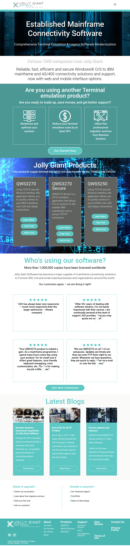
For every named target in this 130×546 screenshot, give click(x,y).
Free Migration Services (83, 535)
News (46, 536)
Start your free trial (22, 502)
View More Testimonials (65, 388)
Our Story (48, 526)
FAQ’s (79, 531)
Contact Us (117, 522)
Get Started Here (65, 151)
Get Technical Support (80, 492)
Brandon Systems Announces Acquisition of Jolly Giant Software (27, 431)
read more (28, 469)
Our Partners (49, 529)
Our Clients (48, 532)
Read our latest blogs (80, 502)
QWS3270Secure (68, 529)
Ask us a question (22, 506)
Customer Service (81, 527)
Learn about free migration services (29, 497)
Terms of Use (99, 537)
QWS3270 (65, 526)
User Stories (98, 523)
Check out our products (24, 492)
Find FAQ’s (75, 497)
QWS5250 (65, 532)
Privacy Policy (115, 529)
